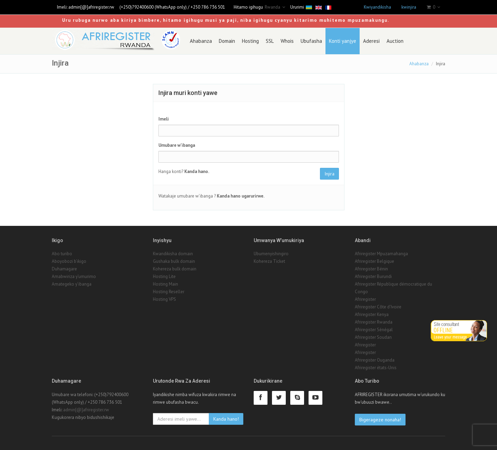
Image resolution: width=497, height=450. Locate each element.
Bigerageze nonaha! (380, 420)
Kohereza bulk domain (174, 269)
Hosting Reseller (168, 292)
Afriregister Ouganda (374, 360)
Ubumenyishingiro (271, 254)
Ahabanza (201, 41)
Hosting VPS (164, 299)
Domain (227, 41)
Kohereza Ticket (269, 261)
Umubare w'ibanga (176, 145)
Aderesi (371, 41)
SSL (270, 41)
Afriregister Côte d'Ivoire (378, 307)
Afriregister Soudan (373, 337)
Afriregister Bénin (371, 269)
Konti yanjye (342, 41)
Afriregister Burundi (373, 276)
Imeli (163, 119)
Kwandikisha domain (173, 254)
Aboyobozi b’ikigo (69, 261)
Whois (287, 41)
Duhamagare (64, 269)
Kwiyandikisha (377, 7)
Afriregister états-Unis (376, 368)
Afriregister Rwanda (373, 322)
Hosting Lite (164, 276)
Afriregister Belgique (374, 261)
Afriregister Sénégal (374, 330)
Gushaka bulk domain (174, 261)
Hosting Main (165, 284)
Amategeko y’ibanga (71, 284)
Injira (329, 174)
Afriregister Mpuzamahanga (381, 254)
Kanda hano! (226, 419)
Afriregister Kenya (372, 314)
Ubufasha (311, 41)
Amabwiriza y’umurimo (74, 276)
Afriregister (365, 299)
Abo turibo (62, 254)
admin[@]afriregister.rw (91, 7)
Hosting (250, 41)
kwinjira (408, 7)
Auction (395, 41)
